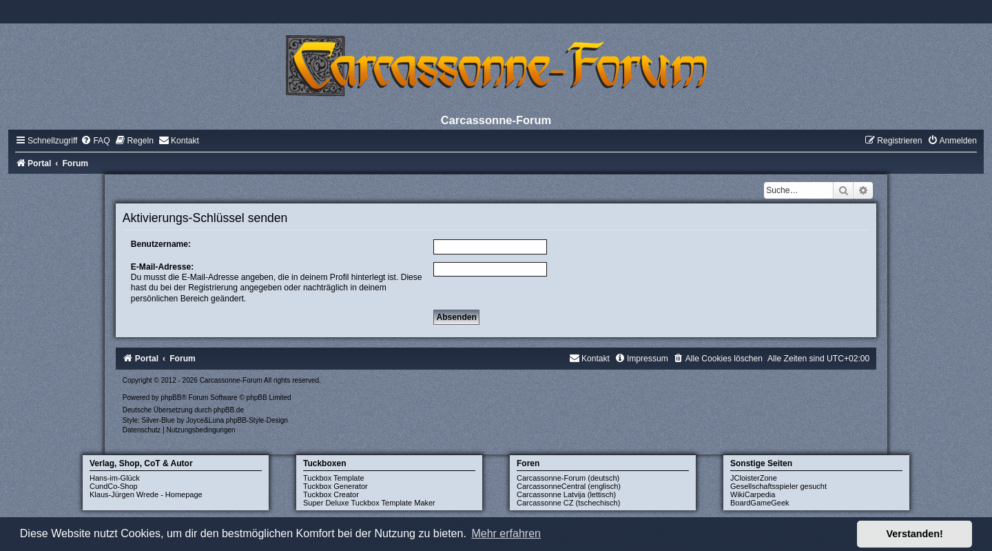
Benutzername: (161, 244)
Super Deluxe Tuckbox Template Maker (369, 503)
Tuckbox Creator (331, 494)
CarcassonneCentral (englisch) (569, 486)
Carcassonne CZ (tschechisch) (568, 503)
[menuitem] (95, 141)
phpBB (171, 397)
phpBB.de (229, 410)
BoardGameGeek (759, 503)
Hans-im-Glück (115, 478)
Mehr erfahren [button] (506, 533)
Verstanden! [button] (915, 533)
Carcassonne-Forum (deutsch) (568, 478)
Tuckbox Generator (335, 486)
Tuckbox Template (333, 478)
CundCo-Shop (114, 486)
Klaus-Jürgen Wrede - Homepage (146, 494)
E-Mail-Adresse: (162, 267)
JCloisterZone (753, 478)
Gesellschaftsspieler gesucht (778, 486)
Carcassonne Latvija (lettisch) (566, 494)
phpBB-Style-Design (257, 420)
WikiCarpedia (752, 494)
